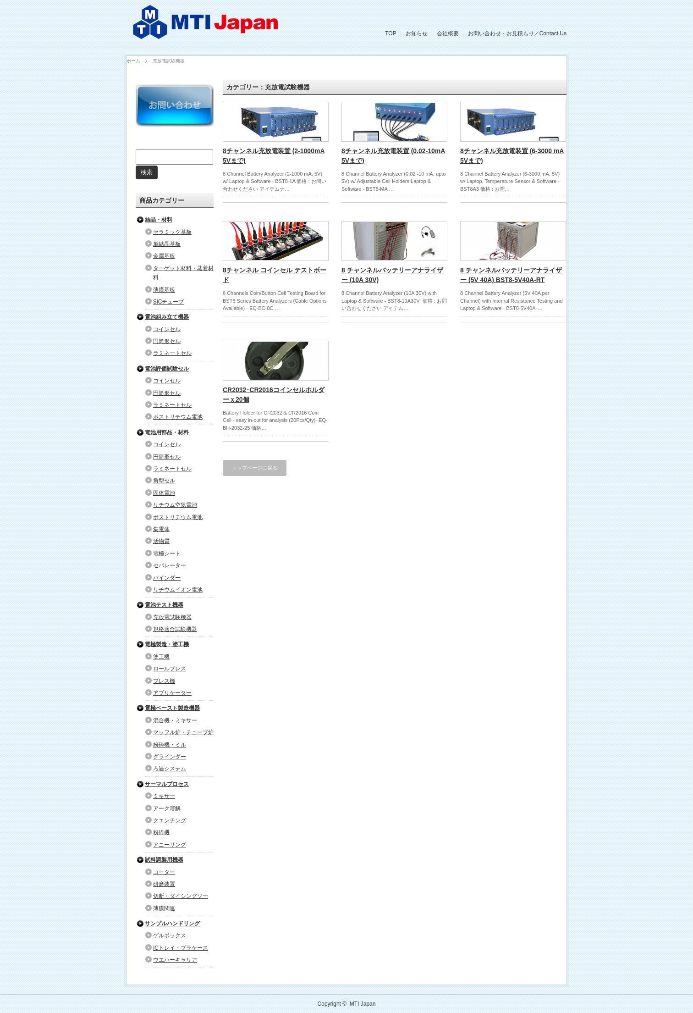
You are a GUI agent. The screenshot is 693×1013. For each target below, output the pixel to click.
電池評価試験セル (167, 368)
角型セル (164, 480)
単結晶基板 (167, 244)
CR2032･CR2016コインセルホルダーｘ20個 (273, 394)
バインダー (167, 578)
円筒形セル (167, 341)
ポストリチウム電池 (178, 417)
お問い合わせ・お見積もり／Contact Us (517, 33)
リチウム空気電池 (175, 505)
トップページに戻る (254, 468)
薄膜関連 (164, 908)
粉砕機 (161, 832)
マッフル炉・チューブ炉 (183, 732)
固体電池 (164, 493)
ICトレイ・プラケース (180, 948)
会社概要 (448, 33)
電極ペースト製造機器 (172, 708)
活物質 (161, 541)
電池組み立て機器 (167, 317)
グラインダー (169, 756)
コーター (164, 872)
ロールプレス (169, 668)
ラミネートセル (172, 353)
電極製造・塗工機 (167, 644)
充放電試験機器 (172, 617)
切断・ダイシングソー (180, 896)
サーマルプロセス (167, 784)
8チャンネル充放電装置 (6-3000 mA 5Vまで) (512, 155)
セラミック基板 (172, 232)
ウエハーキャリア (175, 960)
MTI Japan (363, 1004)
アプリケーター (172, 693)
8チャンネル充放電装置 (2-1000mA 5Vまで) (274, 155)
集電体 (161, 529)
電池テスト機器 (164, 605)
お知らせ (417, 33)
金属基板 (164, 256)
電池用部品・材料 (167, 432)
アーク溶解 (167, 808)
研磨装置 (164, 884)
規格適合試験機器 (175, 629)
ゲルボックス (169, 935)
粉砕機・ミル (169, 745)
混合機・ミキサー (175, 720)
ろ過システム (169, 768)
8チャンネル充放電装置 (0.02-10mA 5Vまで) (393, 155)
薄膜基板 (164, 290)
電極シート (167, 553)
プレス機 (164, 681)
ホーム (133, 60)
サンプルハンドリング (172, 923)
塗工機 (161, 656)
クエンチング (169, 820)
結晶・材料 (158, 219)
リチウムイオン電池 (178, 590)
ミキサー (164, 796)
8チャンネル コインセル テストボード (274, 274)
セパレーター (169, 565)
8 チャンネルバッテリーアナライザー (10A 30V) (392, 274)
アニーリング (169, 844)
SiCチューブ (168, 302)
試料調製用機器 (164, 860)
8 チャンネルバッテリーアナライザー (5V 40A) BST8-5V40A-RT (511, 274)
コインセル (167, 329)
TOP (390, 33)
